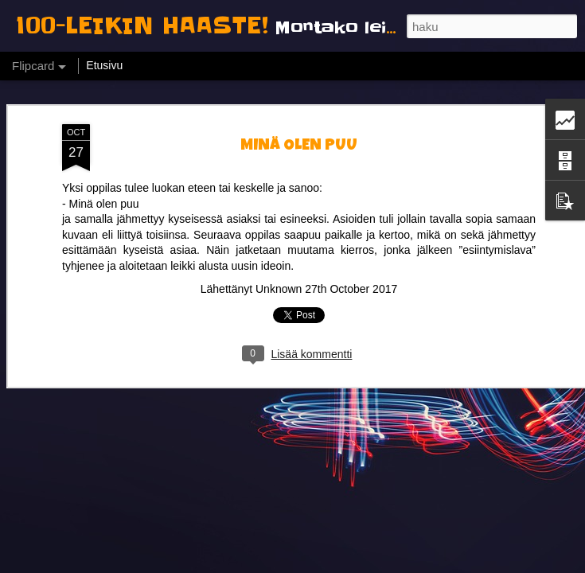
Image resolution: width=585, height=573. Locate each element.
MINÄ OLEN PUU (298, 81)
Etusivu (104, 65)
